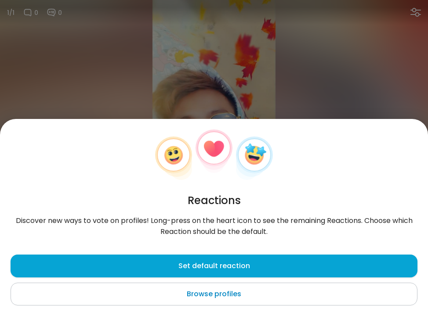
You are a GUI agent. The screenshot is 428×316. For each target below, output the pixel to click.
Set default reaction (214, 266)
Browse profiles (214, 294)
